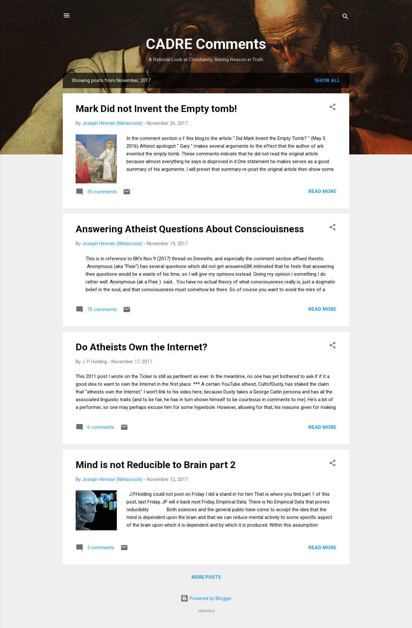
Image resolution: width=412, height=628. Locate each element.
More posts (206, 577)
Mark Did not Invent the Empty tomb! (156, 108)
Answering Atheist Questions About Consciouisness (190, 229)
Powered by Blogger (206, 598)
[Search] (345, 17)
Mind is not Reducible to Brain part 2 (156, 464)
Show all (327, 80)
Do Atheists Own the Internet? (141, 347)
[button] (332, 108)
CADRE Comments (206, 43)
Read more (322, 191)
